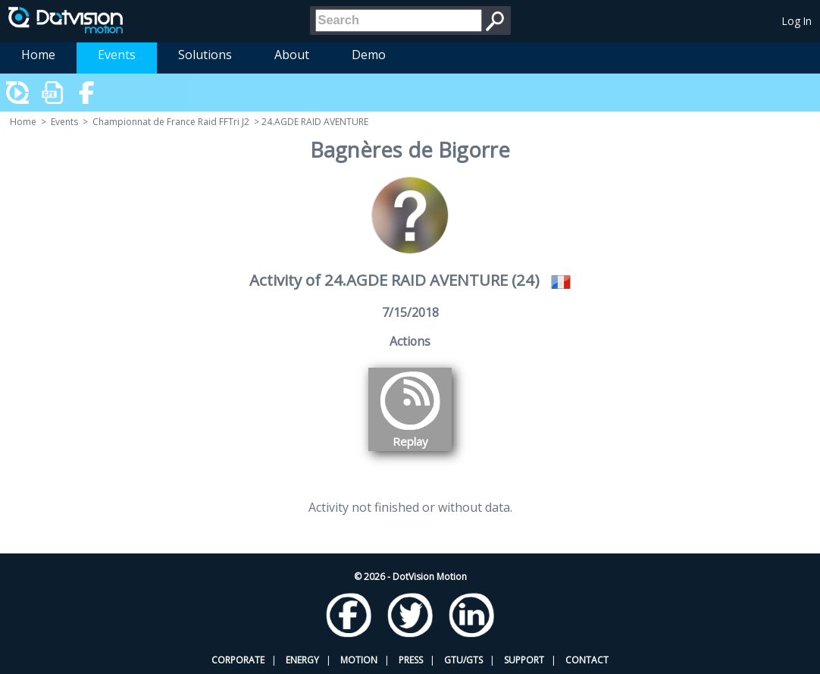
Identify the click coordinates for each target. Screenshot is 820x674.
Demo (369, 54)
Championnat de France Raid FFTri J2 (170, 121)
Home (38, 54)
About (291, 54)
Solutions (205, 54)
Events (117, 54)
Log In (797, 21)
